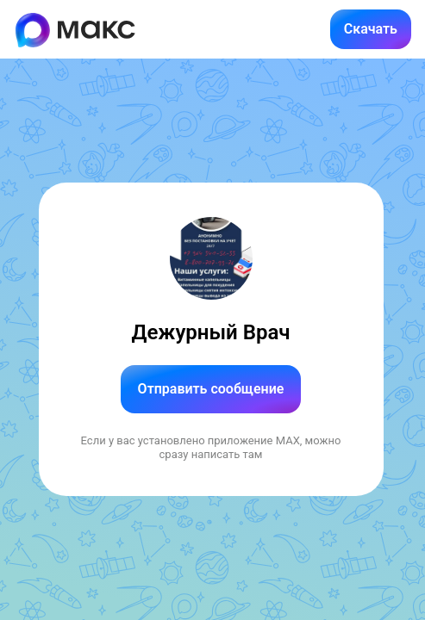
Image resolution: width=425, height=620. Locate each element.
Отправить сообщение (211, 389)
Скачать (370, 29)
